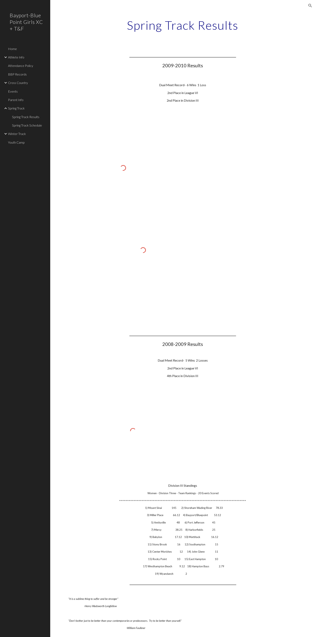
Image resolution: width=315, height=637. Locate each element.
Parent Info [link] (16, 100)
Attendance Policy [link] (20, 65)
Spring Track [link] (16, 108)
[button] (310, 5)
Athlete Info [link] (16, 57)
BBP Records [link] (17, 74)
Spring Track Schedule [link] (27, 125)
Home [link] (12, 49)
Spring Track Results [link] (25, 117)
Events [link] (13, 91)
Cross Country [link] (18, 83)
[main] (182, 25)
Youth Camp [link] (16, 142)
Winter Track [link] (17, 134)
